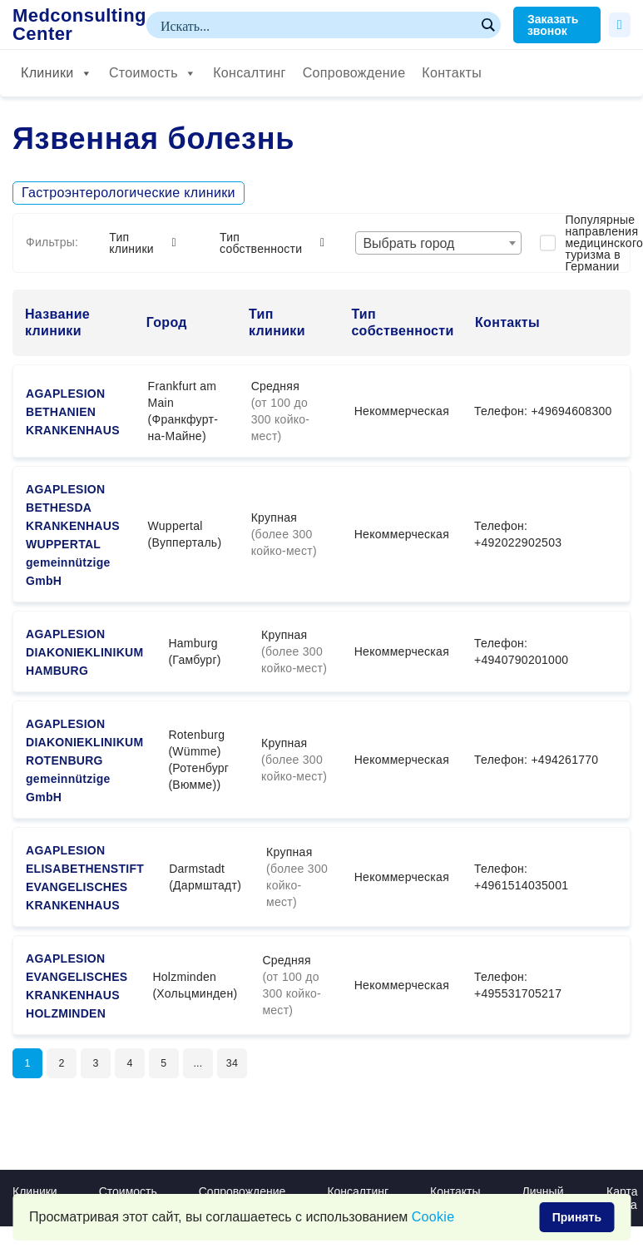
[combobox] (438, 243)
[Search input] (316, 25)
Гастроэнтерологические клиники (128, 193)
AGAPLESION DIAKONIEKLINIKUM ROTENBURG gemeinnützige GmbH (84, 760)
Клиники (56, 73)
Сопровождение (354, 73)
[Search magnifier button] (487, 25)
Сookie (433, 1217)
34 (253, 1065)
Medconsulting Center (79, 25)
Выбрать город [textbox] (408, 243)
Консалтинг (249, 73)
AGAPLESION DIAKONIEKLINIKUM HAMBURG (84, 652)
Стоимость (152, 73)
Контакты (452, 73)
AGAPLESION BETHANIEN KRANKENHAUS (73, 412)
